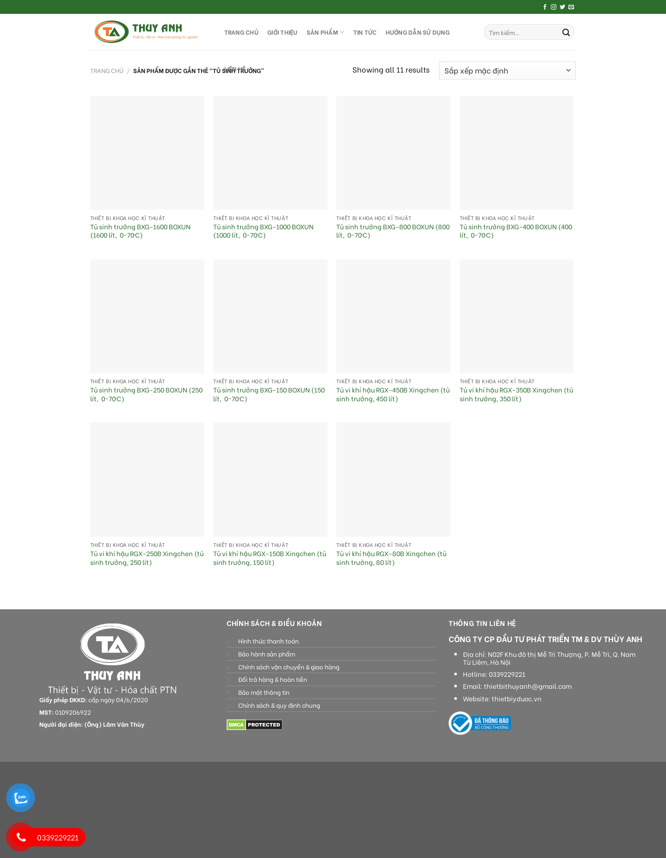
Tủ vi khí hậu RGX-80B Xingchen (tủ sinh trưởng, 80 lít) (391, 557)
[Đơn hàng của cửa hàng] (507, 70)
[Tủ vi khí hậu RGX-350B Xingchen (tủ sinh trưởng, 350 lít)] (517, 316)
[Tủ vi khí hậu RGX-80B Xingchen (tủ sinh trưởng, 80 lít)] (393, 480)
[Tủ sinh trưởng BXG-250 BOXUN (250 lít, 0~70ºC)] (147, 316)
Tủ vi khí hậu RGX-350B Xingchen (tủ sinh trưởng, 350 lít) (516, 394)
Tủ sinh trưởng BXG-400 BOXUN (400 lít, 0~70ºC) (516, 230)
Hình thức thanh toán (268, 641)
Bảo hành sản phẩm (266, 654)
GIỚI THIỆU (282, 32)
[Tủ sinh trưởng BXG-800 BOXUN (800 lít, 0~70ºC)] (393, 153)
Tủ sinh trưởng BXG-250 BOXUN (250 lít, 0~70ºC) (146, 394)
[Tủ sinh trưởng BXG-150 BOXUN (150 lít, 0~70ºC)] (270, 316)
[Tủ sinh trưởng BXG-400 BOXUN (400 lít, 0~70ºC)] (517, 153)
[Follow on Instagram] (553, 7)
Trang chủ (106, 70)
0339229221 (507, 674)
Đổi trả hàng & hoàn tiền (272, 679)
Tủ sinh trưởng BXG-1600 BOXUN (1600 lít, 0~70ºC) (140, 230)
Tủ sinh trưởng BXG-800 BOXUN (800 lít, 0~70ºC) (393, 230)
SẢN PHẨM (326, 32)
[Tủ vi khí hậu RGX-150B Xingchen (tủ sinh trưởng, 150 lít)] (270, 480)
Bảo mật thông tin (264, 692)
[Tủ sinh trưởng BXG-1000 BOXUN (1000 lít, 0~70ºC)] (270, 153)
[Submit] (566, 32)
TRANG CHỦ (241, 32)
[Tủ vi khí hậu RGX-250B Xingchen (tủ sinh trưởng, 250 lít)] (147, 480)
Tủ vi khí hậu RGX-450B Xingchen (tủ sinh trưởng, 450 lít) (393, 394)
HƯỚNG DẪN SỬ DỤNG (418, 32)
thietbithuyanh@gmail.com (528, 686)
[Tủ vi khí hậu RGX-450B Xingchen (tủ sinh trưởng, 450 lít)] (393, 316)
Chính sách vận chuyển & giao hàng (288, 666)
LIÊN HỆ (235, 68)
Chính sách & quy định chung (279, 705)
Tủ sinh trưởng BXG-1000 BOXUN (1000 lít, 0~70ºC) (263, 230)
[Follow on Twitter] (562, 7)
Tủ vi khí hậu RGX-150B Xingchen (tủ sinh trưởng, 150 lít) (269, 557)
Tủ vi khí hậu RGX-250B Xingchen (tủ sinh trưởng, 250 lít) (147, 557)
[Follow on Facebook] (545, 7)
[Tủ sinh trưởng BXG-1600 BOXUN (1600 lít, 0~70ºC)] (147, 153)
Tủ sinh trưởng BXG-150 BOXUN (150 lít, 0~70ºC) (269, 394)
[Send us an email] (571, 7)
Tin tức (365, 32)
